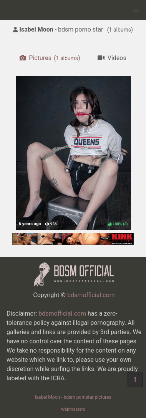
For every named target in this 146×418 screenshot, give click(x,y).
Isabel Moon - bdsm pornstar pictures (73, 397)
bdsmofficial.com (91, 295)
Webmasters (73, 409)
